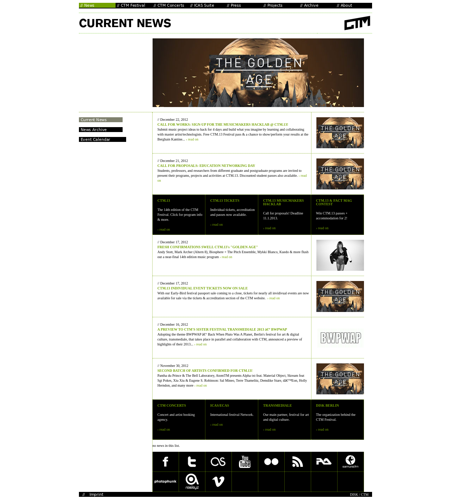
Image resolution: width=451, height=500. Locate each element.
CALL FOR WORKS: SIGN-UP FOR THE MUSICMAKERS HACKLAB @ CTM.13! (222, 124)
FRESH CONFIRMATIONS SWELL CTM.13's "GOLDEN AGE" (207, 247)
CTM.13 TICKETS (225, 200)
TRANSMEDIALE (277, 405)
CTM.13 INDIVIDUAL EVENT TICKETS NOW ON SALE (202, 288)
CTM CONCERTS (171, 405)
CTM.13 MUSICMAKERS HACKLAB (283, 202)
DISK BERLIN (327, 405)
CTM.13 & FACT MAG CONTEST (334, 202)
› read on (192, 139)
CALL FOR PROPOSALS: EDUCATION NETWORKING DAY (206, 166)
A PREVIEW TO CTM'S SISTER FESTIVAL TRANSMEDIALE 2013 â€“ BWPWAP (222, 329)
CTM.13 (163, 200)
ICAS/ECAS (219, 405)
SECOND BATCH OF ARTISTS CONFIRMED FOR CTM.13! (205, 371)
